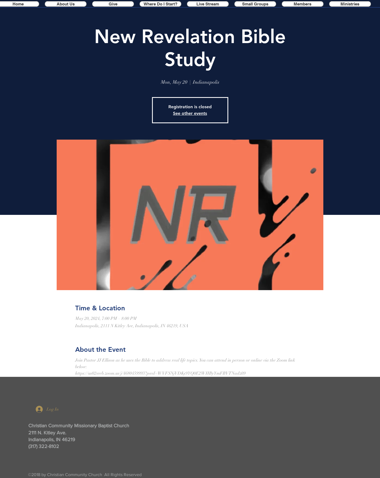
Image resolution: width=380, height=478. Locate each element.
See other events (190, 113)
